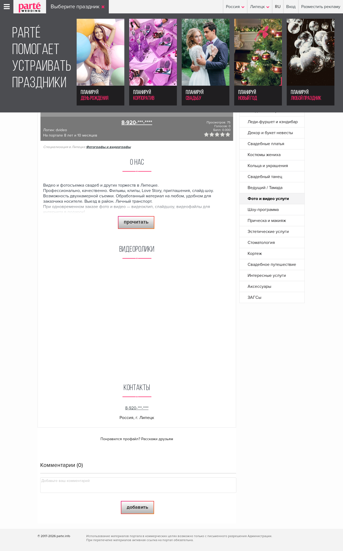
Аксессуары (259, 286)
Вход (291, 6)
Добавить (137, 507)
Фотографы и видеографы (108, 147)
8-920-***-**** (136, 122)
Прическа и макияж (267, 220)
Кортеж (255, 253)
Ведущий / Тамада (265, 187)
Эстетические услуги (268, 231)
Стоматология (261, 242)
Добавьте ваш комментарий (65, 480)
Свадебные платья (266, 143)
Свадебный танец (265, 176)
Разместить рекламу (320, 6)
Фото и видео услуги (268, 198)
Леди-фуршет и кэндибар (273, 121)
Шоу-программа (263, 209)
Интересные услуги (267, 275)
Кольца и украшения (268, 165)
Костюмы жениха (264, 154)
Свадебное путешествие (272, 264)
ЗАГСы (254, 297)
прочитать (136, 222)
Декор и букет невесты (270, 132)
